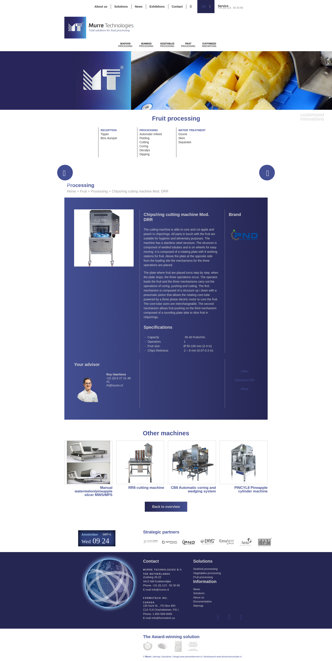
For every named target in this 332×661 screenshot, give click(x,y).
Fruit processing (203, 577)
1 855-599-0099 (162, 613)
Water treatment (192, 130)
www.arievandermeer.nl (191, 656)
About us (100, 6)
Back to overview (166, 506)
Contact (177, 6)
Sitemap (198, 605)
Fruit (83, 191)
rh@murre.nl (114, 385)
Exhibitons (157, 6)
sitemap (156, 656)
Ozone (182, 134)
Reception (109, 130)
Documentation (202, 601)
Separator (184, 142)
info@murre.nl (160, 589)
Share (245, 389)
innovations (271, 57)
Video (245, 371)
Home (71, 191)
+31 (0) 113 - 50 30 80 (230, 7)
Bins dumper (109, 138)
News (139, 6)
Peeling (144, 138)
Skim (181, 138)
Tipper (105, 134)
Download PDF (245, 380)
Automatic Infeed (151, 134)
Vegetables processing (207, 573)
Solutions (121, 6)
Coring (144, 146)
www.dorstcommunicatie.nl (228, 656)
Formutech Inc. (155, 598)
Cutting (144, 142)
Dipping (144, 154)
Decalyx (145, 150)
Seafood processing (205, 568)
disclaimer (167, 656)
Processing (132, 57)
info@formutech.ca (163, 618)
